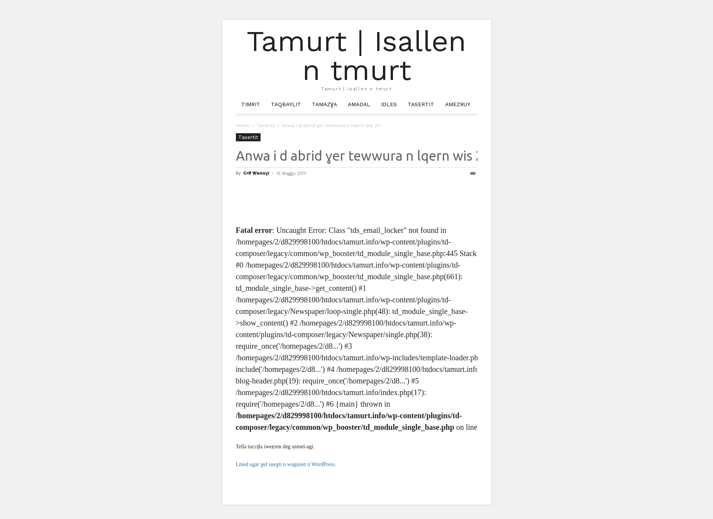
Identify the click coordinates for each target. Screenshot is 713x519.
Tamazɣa (324, 104)
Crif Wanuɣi (256, 173)
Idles (389, 104)
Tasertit (421, 104)
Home (242, 125)
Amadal (359, 104)
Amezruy (457, 104)
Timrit (250, 104)
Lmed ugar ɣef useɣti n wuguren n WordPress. (286, 464)
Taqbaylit (286, 104)
